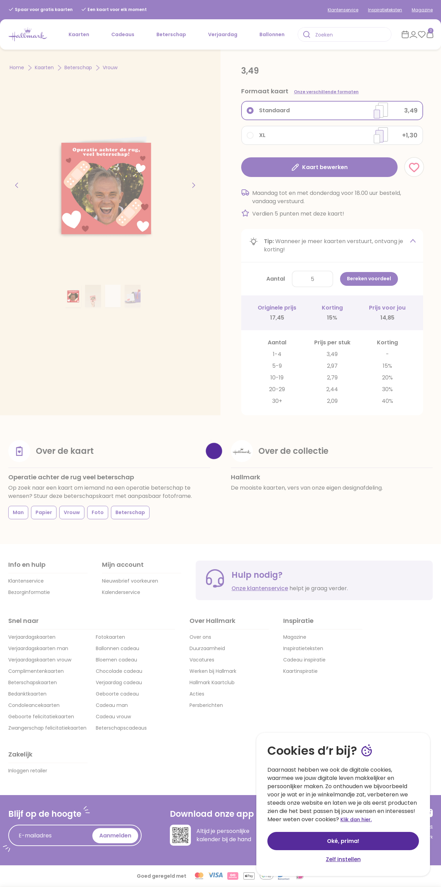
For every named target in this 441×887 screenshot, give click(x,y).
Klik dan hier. (356, 819)
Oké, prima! (343, 841)
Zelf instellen (343, 859)
